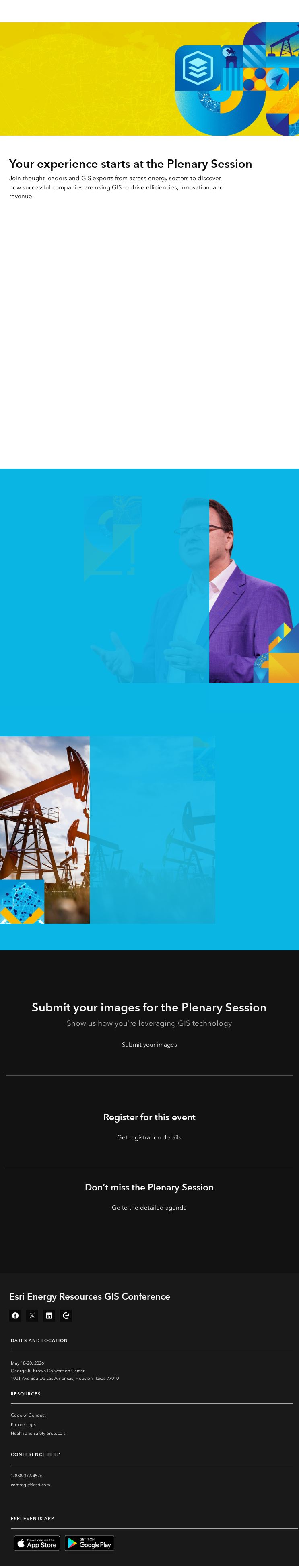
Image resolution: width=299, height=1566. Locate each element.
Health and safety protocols (38, 1433)
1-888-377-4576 (26, 1476)
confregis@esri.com (30, 1484)
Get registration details (149, 1137)
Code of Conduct (28, 1415)
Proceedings (23, 1424)
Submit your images (149, 1044)
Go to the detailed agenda (149, 1207)
